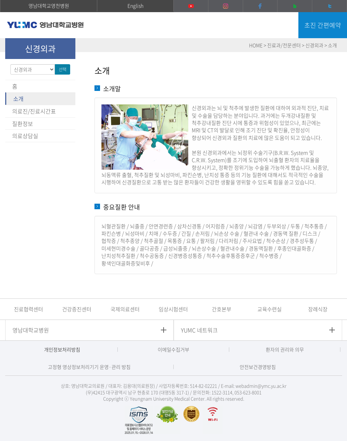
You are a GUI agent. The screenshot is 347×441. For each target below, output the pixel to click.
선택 (62, 69)
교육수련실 (269, 309)
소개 (18, 98)
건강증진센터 (76, 309)
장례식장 (318, 309)
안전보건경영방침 (258, 366)
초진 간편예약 (322, 25)
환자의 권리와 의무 (285, 349)
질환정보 (22, 123)
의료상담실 (25, 136)
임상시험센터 (173, 309)
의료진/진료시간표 (34, 111)
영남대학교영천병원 (48, 5)
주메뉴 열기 (286, 26)
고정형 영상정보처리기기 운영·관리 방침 (89, 366)
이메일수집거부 (173, 349)
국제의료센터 (125, 309)
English (135, 5)
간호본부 (221, 309)
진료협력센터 (28, 309)
